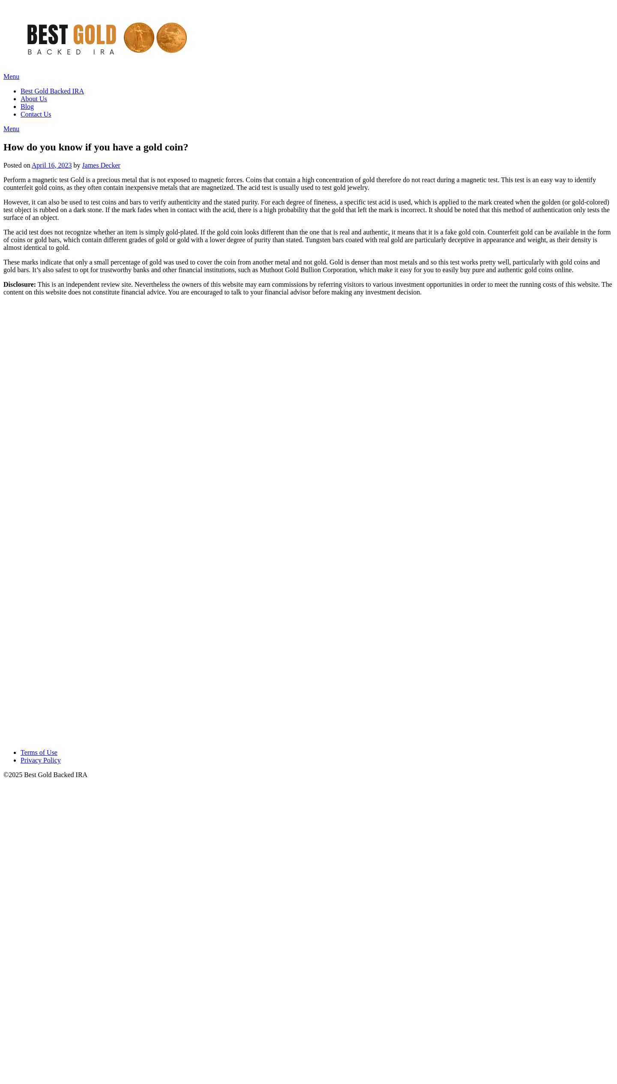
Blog (27, 106)
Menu (11, 76)
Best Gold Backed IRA (52, 91)
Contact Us (36, 114)
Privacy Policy (41, 760)
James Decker (101, 165)
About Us (34, 98)
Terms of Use (39, 752)
